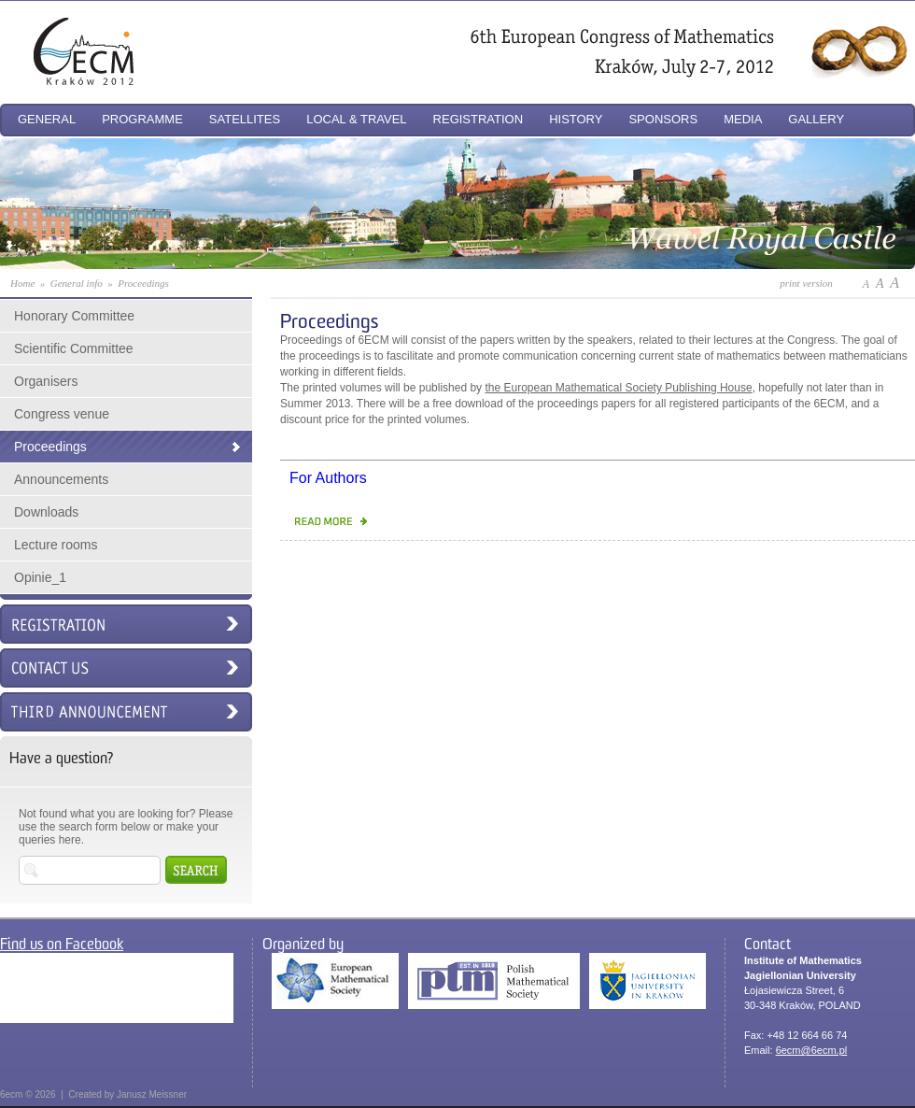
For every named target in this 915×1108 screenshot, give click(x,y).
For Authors (328, 478)
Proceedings (50, 446)
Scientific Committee (74, 348)
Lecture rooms (55, 544)
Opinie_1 (40, 577)
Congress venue (61, 413)
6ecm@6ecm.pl (812, 1050)
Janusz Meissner (152, 1094)
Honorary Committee (74, 315)
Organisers (45, 381)
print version (806, 283)
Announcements (61, 479)
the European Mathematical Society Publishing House (618, 387)
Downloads (46, 511)
